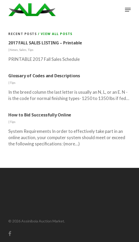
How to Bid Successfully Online (39, 115)
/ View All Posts (54, 34)
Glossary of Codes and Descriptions (44, 76)
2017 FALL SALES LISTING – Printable (45, 43)
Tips (31, 50)
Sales (23, 50)
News (14, 50)
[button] (128, 9)
